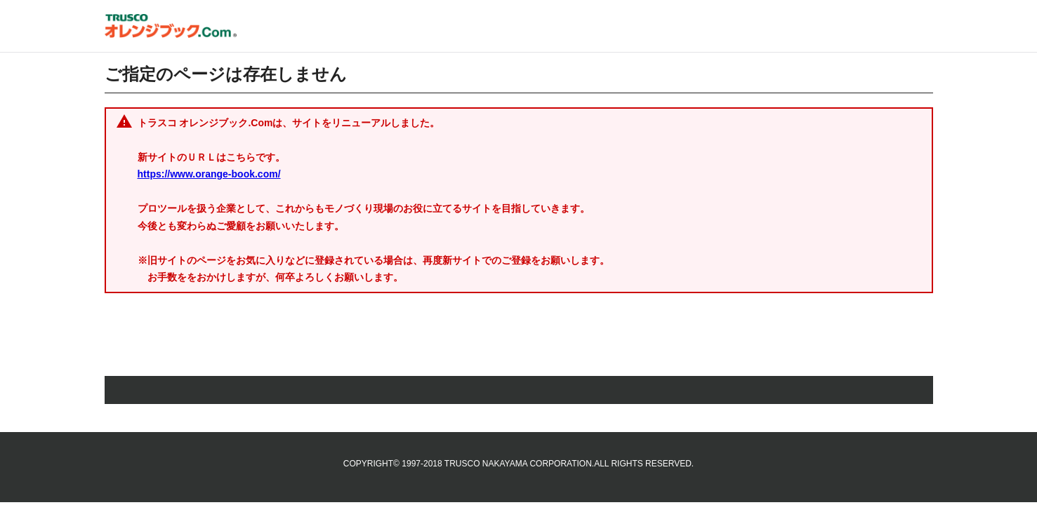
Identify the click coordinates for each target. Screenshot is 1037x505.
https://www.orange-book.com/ (209, 174)
